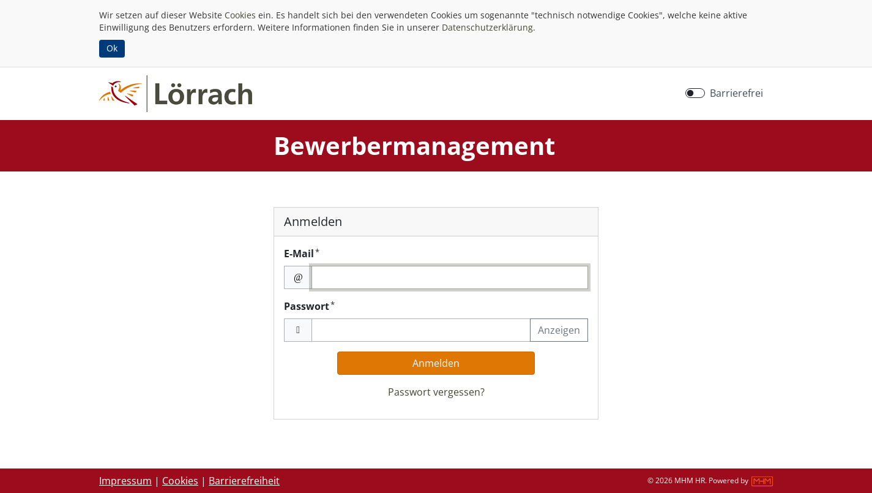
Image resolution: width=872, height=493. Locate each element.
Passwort (309, 306)
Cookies (240, 15)
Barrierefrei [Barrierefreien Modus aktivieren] (736, 93)
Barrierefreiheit (244, 480)
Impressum (125, 480)
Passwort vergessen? (436, 392)
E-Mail (301, 253)
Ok (111, 48)
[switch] (695, 93)
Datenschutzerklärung (487, 27)
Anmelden (436, 363)
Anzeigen (559, 330)
